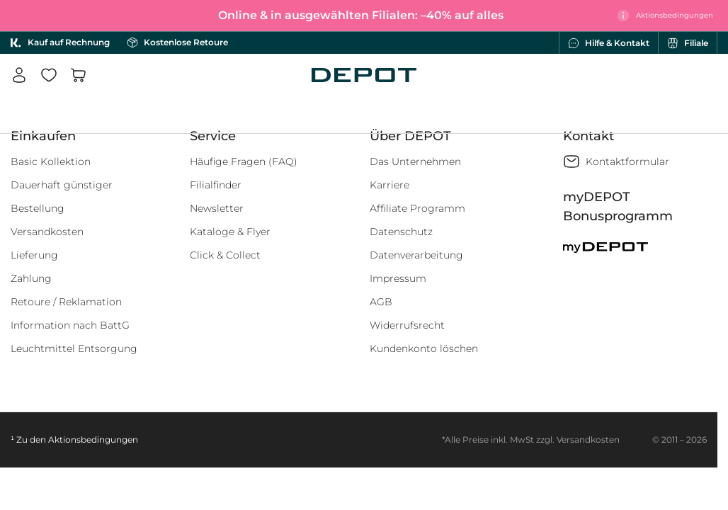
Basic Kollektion (51, 161)
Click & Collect (225, 255)
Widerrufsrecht (407, 325)
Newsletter (217, 208)
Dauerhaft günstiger (62, 184)
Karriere (389, 184)
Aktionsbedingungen (93, 439)
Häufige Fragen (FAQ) (243, 161)
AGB (381, 301)
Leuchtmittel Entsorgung (74, 348)
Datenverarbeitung (416, 255)
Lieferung (34, 255)
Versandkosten (47, 231)
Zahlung (31, 278)
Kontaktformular (627, 161)
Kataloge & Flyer (230, 231)
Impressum (398, 278)
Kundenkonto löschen (424, 348)
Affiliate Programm (417, 208)
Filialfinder (215, 184)
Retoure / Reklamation (66, 301)
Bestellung (37, 208)
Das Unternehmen (415, 161)
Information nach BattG (70, 325)
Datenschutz (401, 231)
